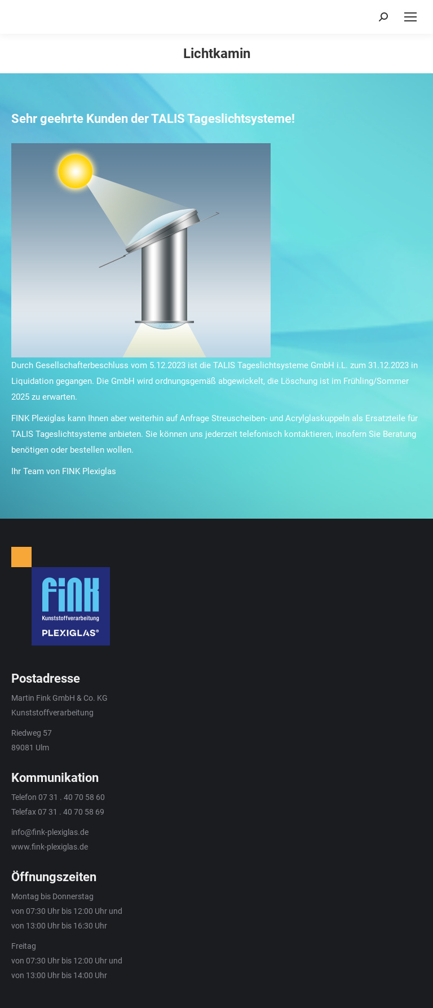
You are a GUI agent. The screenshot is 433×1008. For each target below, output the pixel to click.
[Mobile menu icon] (410, 17)
